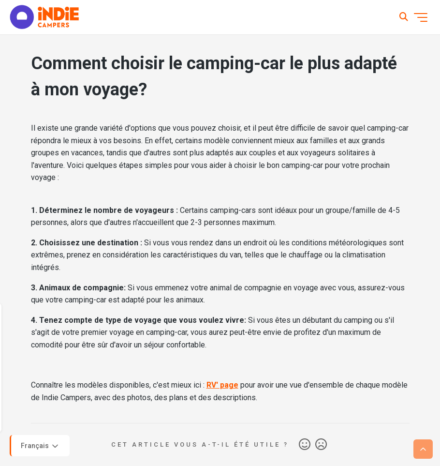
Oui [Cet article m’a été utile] (304, 444)
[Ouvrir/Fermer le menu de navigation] (420, 17)
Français (40, 446)
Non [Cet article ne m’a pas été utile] (321, 444)
